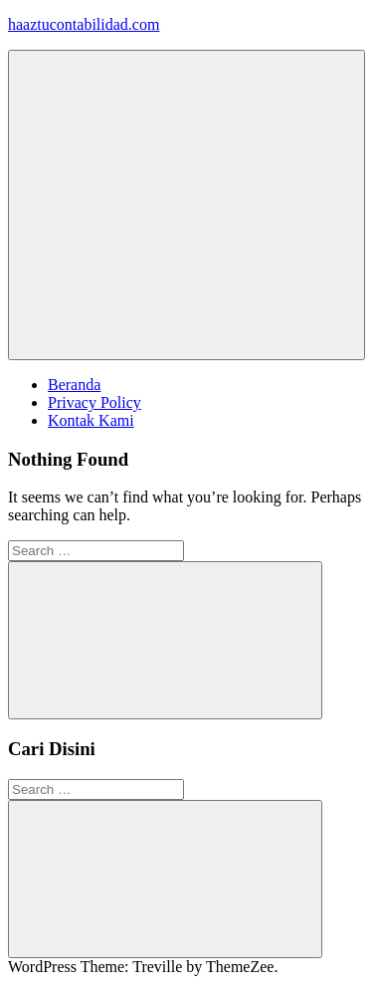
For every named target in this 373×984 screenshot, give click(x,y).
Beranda (74, 384)
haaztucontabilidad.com (83, 24)
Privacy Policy (94, 402)
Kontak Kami (91, 420)
